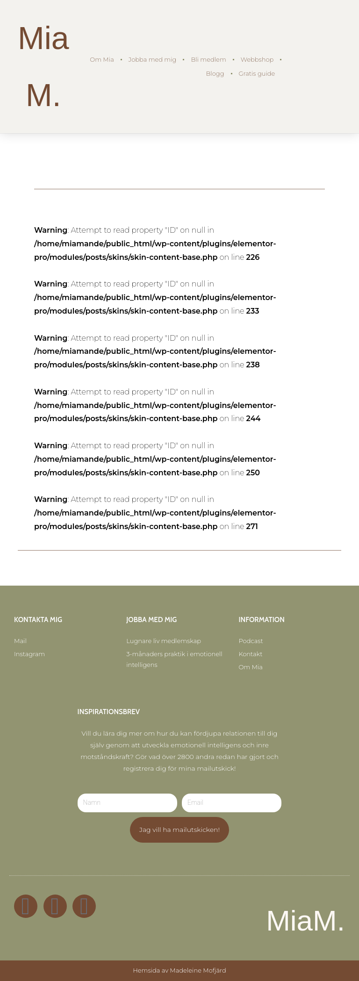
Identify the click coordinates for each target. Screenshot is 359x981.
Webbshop (257, 59)
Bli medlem (208, 59)
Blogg (215, 73)
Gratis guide (257, 73)
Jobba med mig (153, 59)
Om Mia (102, 59)
